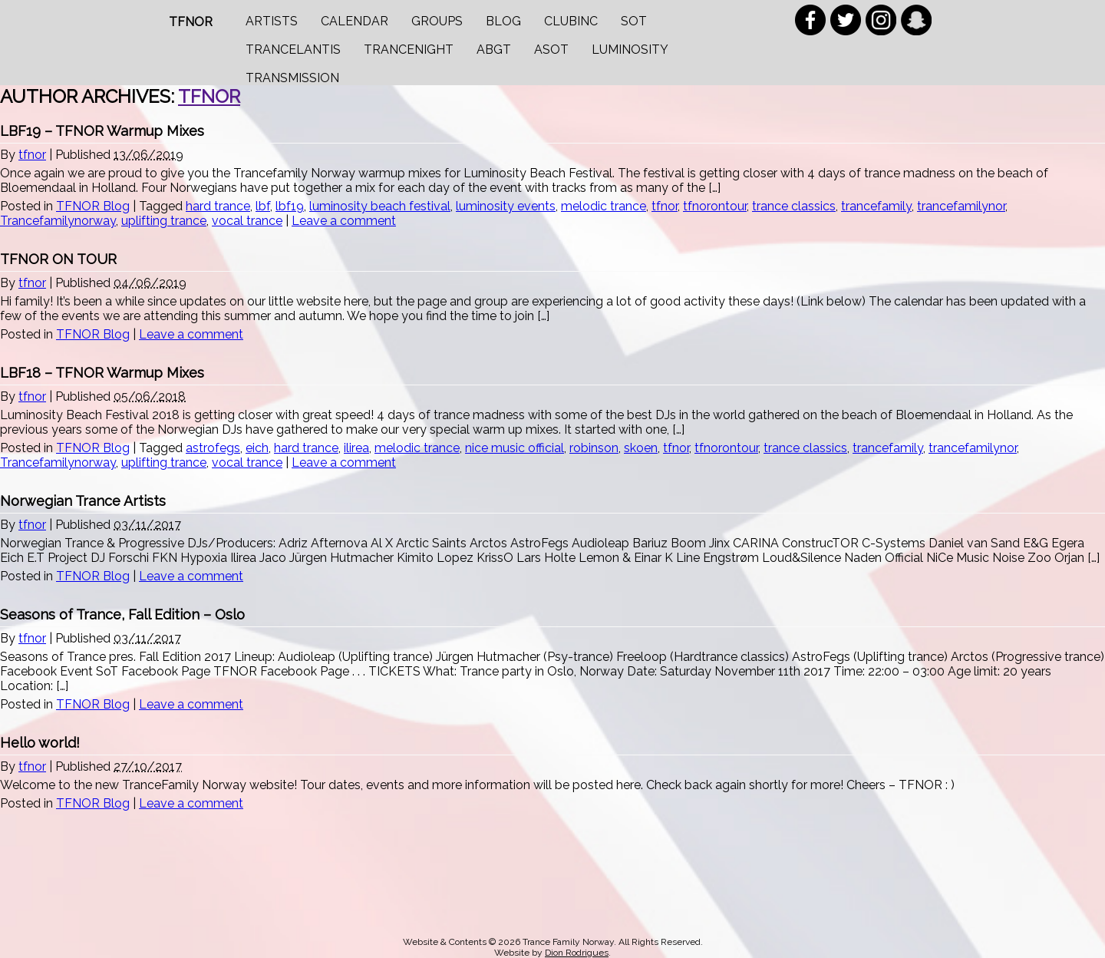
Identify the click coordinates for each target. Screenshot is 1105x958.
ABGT (494, 49)
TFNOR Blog (93, 206)
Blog (503, 21)
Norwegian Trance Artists (83, 501)
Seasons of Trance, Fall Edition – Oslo (122, 614)
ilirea (356, 448)
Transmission (292, 78)
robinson (593, 448)
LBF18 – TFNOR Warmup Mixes (102, 373)
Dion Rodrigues (577, 952)
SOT (634, 21)
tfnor (209, 96)
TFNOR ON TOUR (58, 259)
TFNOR (191, 22)
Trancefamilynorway (58, 220)
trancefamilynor (961, 206)
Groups (437, 21)
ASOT (551, 49)
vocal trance (247, 220)
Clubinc (571, 21)
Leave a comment (344, 220)
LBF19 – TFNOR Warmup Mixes (102, 131)
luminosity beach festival (379, 206)
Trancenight (409, 49)
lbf (263, 206)
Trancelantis (293, 49)
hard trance (218, 206)
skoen (641, 448)
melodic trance (603, 206)
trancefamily (876, 206)
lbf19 (289, 206)
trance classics (794, 206)
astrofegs (213, 448)
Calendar (354, 21)
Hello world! (40, 743)
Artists (272, 21)
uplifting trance (163, 220)
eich (257, 448)
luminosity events (506, 206)
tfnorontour (715, 206)
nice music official (514, 448)
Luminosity (630, 49)
